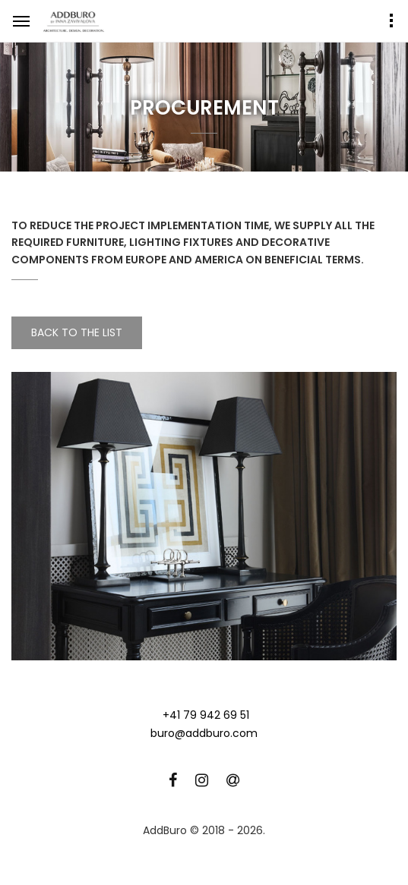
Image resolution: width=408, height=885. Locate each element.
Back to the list (76, 332)
